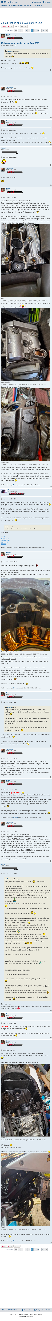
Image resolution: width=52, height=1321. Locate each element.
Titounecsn (9, 87)
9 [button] (34, 30)
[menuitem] (6, 2)
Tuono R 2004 (5, 540)
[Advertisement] (26, 14)
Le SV (3, 536)
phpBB (20, 1314)
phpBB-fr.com (29, 1316)
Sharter (10, 490)
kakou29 (9, 51)
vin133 (3, 864)
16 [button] (43, 30)
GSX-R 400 (4, 542)
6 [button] (26, 30)
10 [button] (38, 30)
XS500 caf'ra (5, 538)
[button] (15, 30)
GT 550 (3, 544)
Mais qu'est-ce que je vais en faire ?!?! (21, 23)
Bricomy (8, 34)
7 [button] (29, 30)
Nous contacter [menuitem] (27, 1310)
